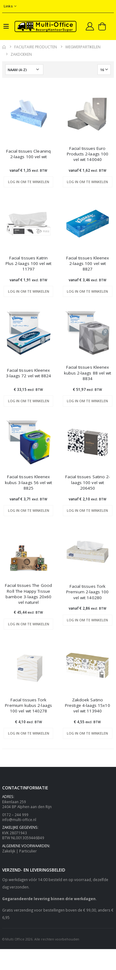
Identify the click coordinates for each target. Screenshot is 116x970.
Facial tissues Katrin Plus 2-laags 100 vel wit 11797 (29, 263)
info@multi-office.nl (19, 819)
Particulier (28, 850)
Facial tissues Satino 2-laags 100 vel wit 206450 (87, 482)
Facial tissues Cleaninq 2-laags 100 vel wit (28, 153)
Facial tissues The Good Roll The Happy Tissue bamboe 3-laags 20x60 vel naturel (28, 594)
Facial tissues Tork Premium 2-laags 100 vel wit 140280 (87, 591)
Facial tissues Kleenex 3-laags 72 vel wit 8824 (28, 373)
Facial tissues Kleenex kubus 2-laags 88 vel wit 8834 (87, 372)
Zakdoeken (21, 54)
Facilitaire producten (35, 47)
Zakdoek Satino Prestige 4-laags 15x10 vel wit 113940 (87, 705)
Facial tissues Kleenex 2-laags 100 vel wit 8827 (87, 263)
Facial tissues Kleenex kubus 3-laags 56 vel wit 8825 (28, 482)
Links (8, 6)
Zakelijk (8, 850)
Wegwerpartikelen (83, 47)
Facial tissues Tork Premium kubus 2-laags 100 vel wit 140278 (28, 705)
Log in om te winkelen (28, 181)
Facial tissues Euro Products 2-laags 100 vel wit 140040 (87, 154)
